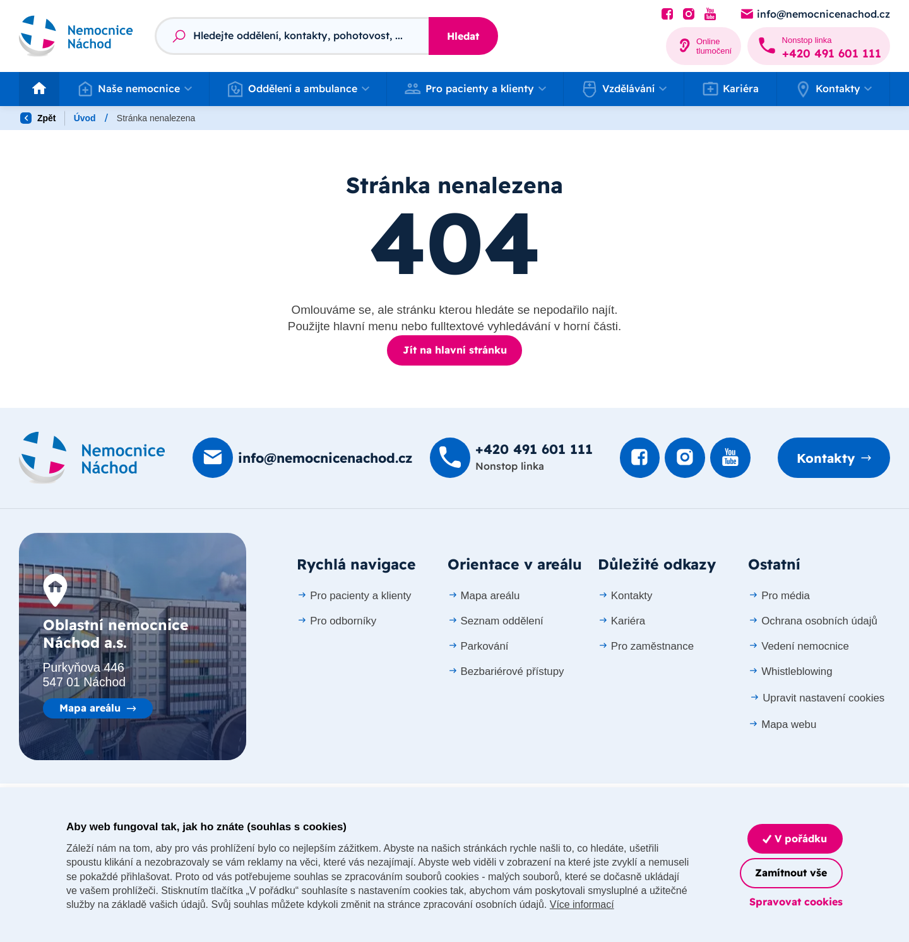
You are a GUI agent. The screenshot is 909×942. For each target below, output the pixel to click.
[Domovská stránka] (92, 457)
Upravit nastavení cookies (816, 697)
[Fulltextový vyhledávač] (292, 36)
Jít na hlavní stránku (455, 349)
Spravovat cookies (796, 901)
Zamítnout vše (791, 872)
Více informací (622, 904)
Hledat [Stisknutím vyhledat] (463, 36)
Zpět (38, 118)
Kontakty (826, 458)
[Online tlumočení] (703, 46)
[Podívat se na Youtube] (710, 14)
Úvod (85, 118)
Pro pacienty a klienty (354, 595)
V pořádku (795, 838)
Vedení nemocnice (798, 646)
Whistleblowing (790, 671)
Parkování (478, 646)
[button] (134, 89)
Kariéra (730, 88)
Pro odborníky (336, 620)
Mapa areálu (90, 707)
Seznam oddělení (496, 620)
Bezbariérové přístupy (506, 671)
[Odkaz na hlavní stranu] (76, 35)
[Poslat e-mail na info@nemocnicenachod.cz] (814, 14)
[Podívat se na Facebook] (667, 14)
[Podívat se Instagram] (688, 14)
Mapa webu (782, 724)
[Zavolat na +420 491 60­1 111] (818, 46)
